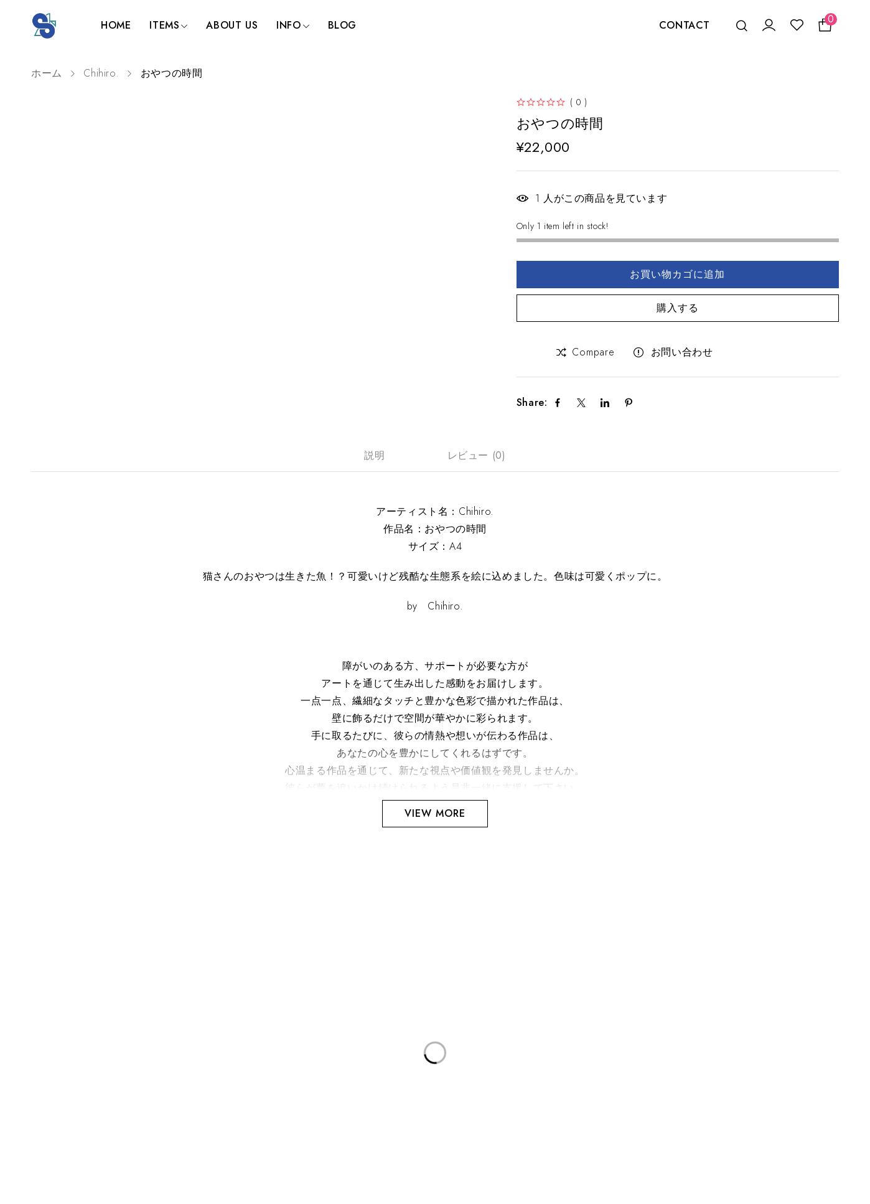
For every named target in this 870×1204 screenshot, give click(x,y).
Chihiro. (101, 73)
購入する (678, 308)
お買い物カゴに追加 (677, 274)
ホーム (46, 73)
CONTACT (684, 25)
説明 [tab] (374, 456)
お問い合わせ (682, 352)
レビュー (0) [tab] (476, 456)
